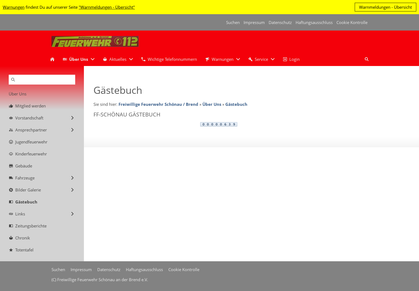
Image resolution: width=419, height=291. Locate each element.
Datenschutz (280, 22)
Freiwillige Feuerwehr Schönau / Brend (158, 104)
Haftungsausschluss (314, 22)
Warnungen (14, 7)
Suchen (233, 22)
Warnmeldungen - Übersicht (385, 7)
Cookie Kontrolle (352, 22)
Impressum (254, 22)
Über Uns (211, 104)
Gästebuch (236, 104)
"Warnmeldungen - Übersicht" (107, 7)
